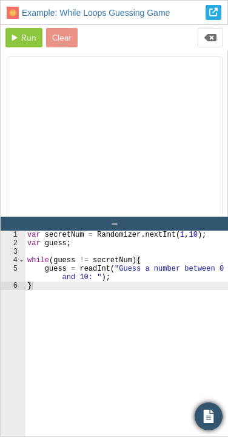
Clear (62, 38)
